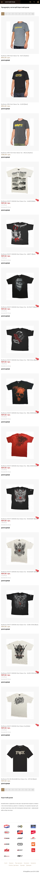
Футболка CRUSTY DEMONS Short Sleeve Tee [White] (15, 726)
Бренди (22, 865)
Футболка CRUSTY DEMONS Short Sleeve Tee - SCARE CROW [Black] (19, 624)
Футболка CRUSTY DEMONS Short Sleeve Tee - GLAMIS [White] (18, 201)
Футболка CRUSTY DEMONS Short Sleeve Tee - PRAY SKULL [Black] (19, 360)
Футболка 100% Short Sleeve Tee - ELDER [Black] (14, 104)
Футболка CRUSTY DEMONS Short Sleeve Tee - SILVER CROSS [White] (20, 673)
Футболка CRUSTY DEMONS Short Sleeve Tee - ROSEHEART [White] (19, 571)
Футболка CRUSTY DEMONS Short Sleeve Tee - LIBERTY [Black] (18, 254)
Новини (11, 863)
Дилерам (28, 865)
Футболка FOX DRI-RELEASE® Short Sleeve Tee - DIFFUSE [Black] (19, 779)
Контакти (26, 863)
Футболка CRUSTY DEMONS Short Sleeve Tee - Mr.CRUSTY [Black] (19, 307)
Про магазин (18, 863)
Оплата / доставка (14, 865)
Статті (5, 863)
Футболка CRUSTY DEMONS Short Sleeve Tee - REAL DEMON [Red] (19, 466)
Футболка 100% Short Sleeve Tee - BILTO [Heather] (15, 55)
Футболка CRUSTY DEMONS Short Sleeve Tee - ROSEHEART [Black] (19, 518)
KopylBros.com (29, 871)
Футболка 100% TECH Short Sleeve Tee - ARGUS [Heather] (17, 152)
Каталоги (33, 863)
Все (33, 13)
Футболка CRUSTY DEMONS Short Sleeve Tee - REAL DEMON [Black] (19, 413)
